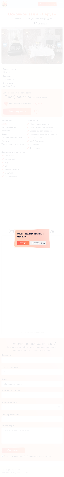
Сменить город (38, 243)
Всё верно (23, 243)
